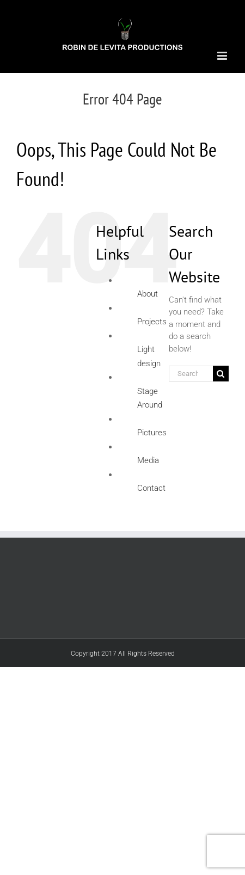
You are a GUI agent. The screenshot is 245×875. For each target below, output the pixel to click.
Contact (151, 488)
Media (148, 460)
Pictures (152, 433)
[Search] (221, 373)
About (147, 294)
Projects (152, 321)
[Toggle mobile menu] (223, 55)
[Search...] (191, 373)
